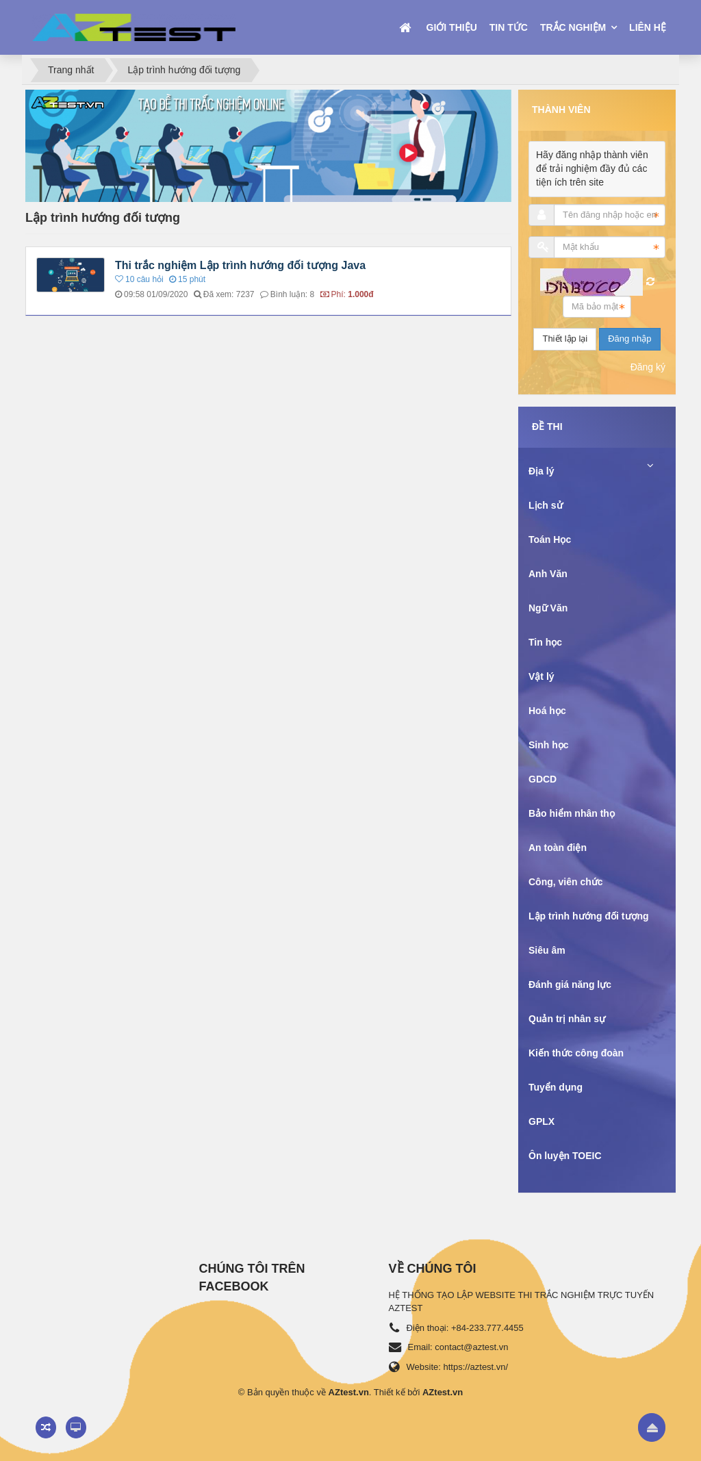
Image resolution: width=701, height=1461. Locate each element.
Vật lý (541, 676)
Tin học (545, 642)
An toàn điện (557, 847)
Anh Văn (548, 573)
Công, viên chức (565, 881)
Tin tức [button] (508, 27)
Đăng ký (647, 366)
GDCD (542, 779)
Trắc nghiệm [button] (574, 27)
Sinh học (548, 744)
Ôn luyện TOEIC (565, 1155)
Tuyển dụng (555, 1087)
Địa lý (541, 471)
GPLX (541, 1121)
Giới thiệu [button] (451, 27)
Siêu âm (546, 950)
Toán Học (549, 539)
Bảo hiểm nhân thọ (571, 813)
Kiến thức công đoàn (576, 1052)
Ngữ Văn (548, 607)
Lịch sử (545, 505)
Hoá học (547, 710)
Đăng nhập (629, 338)
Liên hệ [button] (647, 27)
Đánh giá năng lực (569, 984)
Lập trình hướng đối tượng (588, 916)
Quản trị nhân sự (566, 1018)
